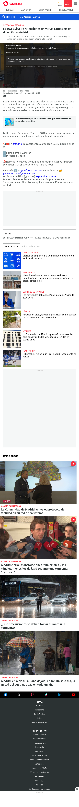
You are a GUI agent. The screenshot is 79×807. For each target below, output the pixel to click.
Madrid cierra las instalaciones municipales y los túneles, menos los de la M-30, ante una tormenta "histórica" (38, 537)
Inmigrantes (29, 272)
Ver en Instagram (32, 694)
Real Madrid (29, 351)
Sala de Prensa (39, 735)
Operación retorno (13, 25)
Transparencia (39, 743)
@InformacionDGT (31, 170)
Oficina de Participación (39, 772)
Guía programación (39, 722)
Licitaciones (39, 764)
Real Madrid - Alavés (29, 17)
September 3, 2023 (45, 176)
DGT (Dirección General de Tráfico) (18, 238)
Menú (75, 3)
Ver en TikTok (46, 695)
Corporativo (39, 731)
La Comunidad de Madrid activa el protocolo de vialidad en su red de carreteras (38, 482)
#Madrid (17, 144)
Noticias (9, 10)
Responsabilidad (39, 739)
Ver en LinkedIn (59, 694)
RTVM (39, 702)
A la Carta (26, 10)
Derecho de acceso (39, 756)
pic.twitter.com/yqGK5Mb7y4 (19, 173)
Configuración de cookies (39, 789)
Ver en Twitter (19, 695)
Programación (66, 10)
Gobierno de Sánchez (33, 292)
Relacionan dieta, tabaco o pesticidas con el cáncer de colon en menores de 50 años (12, 319)
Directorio (39, 747)
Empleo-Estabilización (39, 760)
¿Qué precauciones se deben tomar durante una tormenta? (38, 596)
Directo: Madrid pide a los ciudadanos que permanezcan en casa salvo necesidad (9, 122)
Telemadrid (39, 710)
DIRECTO (10, 17)
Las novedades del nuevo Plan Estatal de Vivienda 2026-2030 (12, 300)
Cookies (39, 785)
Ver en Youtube (73, 694)
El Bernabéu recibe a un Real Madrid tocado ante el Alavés (12, 359)
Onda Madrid (45, 10)
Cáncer (26, 312)
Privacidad (39, 776)
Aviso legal (39, 781)
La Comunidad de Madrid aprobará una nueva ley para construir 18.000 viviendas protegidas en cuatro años (12, 339)
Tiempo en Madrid (10, 621)
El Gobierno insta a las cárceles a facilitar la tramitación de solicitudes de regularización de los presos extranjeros (12, 280)
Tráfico (37, 238)
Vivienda (27, 331)
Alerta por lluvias (11, 506)
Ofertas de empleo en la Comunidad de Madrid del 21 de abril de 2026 (12, 260)
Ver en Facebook (5, 695)
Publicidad (39, 751)
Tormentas (47, 238)
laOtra (39, 718)
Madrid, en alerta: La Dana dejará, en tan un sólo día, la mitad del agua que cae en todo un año (39, 653)
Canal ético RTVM (39, 768)
